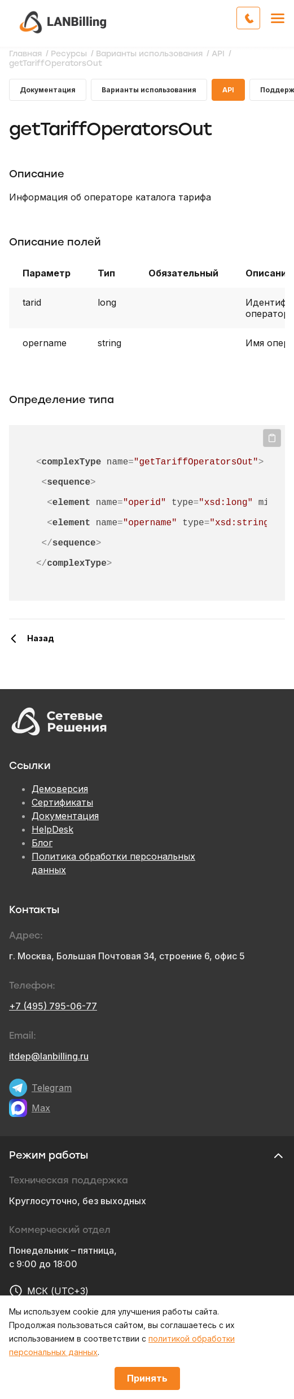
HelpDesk (52, 829)
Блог (42, 842)
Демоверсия (60, 788)
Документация (48, 90)
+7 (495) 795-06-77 (53, 1006)
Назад (40, 638)
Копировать (272, 438)
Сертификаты (62, 802)
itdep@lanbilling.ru (49, 1056)
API (228, 90)
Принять (147, 1378)
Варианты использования (149, 90)
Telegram (52, 1087)
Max (41, 1108)
